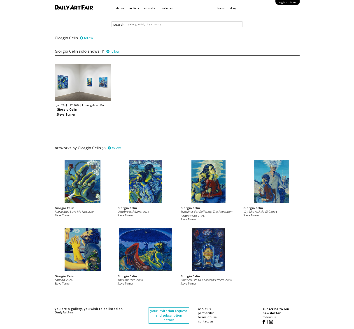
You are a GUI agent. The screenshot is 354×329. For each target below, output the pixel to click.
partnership (206, 313)
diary (233, 8)
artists (134, 8)
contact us (205, 321)
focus (220, 8)
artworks (149, 8)
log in (287, 2)
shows (120, 8)
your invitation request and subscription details (168, 315)
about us (204, 309)
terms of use (207, 317)
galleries (167, 8)
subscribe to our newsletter (276, 311)
